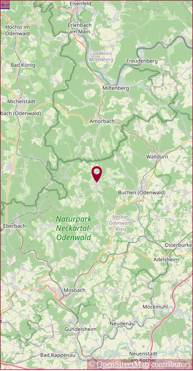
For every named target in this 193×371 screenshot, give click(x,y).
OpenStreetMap (123, 364)
